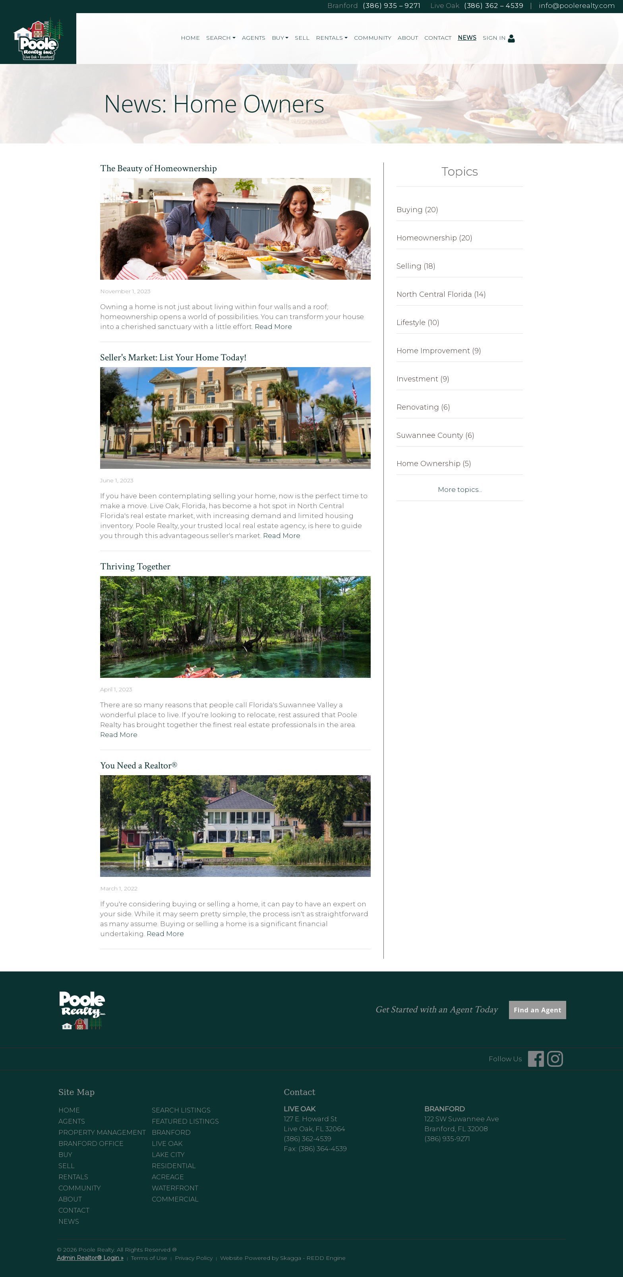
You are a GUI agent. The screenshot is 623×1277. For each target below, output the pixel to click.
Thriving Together (135, 566)
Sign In (499, 38)
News (467, 37)
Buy (65, 1155)
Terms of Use (149, 1258)
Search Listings (181, 1110)
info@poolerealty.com (577, 6)
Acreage (168, 1177)
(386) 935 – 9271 (391, 6)
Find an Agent (537, 1010)
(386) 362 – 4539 (494, 6)
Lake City (168, 1155)
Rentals (73, 1177)
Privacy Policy (194, 1258)
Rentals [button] (329, 37)
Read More (273, 327)
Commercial (175, 1199)
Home (190, 37)
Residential (174, 1166)
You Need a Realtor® (138, 765)
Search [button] (218, 37)
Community (372, 37)
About (408, 37)
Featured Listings (185, 1121)
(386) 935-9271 (447, 1139)
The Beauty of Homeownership (158, 168)
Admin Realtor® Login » (90, 1258)
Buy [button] (278, 37)
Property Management (102, 1132)
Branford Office (91, 1143)
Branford (171, 1132)
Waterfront (175, 1188)
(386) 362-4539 (307, 1139)
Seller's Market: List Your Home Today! (173, 357)
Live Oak (167, 1143)
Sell (302, 37)
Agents (253, 37)
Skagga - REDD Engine (313, 1258)
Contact (437, 37)
